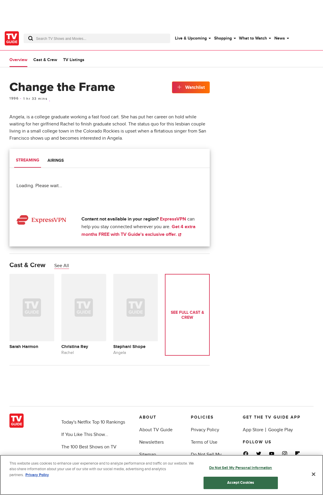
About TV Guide (156, 430)
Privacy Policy (205, 430)
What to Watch (253, 38)
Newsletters (151, 442)
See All (61, 266)
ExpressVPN (173, 219)
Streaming (27, 160)
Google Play (280, 430)
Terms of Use (204, 442)
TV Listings (73, 59)
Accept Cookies (240, 483)
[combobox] (97, 38)
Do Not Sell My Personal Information (240, 468)
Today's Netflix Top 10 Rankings (93, 422)
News (279, 38)
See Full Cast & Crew (187, 315)
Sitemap (147, 455)
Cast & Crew (45, 59)
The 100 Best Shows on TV (89, 447)
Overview (18, 59)
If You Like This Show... (84, 434)
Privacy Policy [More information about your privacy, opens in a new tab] (37, 475)
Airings (55, 160)
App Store (253, 430)
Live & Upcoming (191, 38)
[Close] (313, 474)
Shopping (223, 38)
